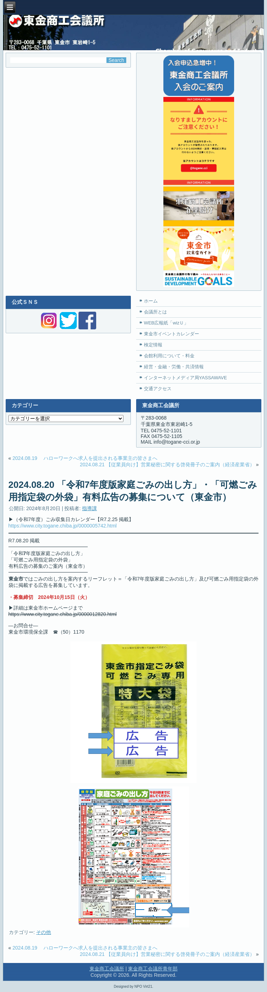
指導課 (89, 508)
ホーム (151, 301)
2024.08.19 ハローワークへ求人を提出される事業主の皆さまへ (84, 458)
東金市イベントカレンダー (171, 333)
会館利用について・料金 (169, 355)
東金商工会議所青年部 (153, 968)
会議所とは (155, 312)
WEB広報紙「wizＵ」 (166, 322)
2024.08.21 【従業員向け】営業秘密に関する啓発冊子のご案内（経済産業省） (167, 464)
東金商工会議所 (106, 968)
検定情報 (153, 344)
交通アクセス (158, 388)
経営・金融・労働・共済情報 (174, 366)
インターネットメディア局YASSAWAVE (185, 377)
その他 (43, 932)
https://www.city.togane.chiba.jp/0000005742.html (62, 526)
